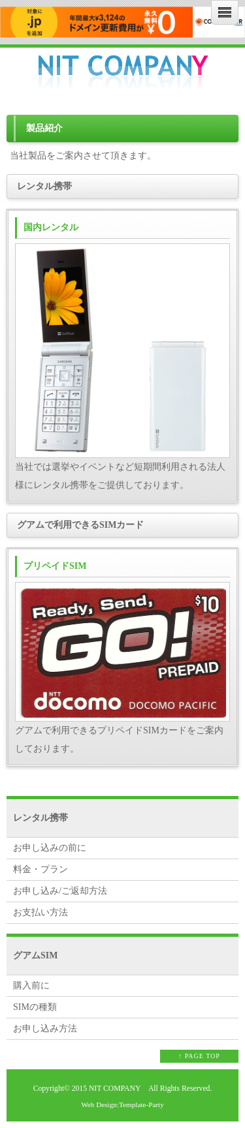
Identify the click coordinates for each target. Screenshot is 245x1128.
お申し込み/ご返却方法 (60, 891)
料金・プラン (40, 869)
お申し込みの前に (49, 848)
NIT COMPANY (114, 1088)
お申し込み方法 (45, 1028)
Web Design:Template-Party (122, 1104)
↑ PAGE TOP (199, 1055)
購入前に (31, 985)
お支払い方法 (40, 912)
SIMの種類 (35, 1007)
